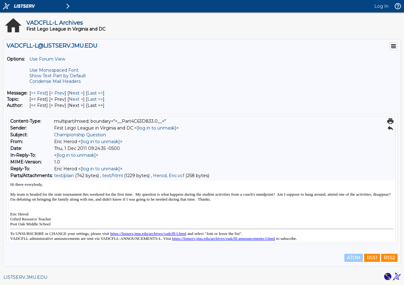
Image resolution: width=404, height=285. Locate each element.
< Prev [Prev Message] (58, 93)
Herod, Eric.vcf (168, 175)
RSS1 (372, 258)
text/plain (64, 175)
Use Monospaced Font (54, 70)
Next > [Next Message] (76, 93)
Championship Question (80, 135)
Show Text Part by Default (57, 76)
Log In (381, 6)
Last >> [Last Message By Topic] (95, 99)
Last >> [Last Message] (95, 93)
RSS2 (389, 258)
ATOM (353, 258)
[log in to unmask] (156, 128)
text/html (112, 175)
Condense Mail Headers (55, 81)
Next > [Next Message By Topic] (76, 99)
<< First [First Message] (38, 93)
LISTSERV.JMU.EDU (25, 277)
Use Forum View (47, 59)
